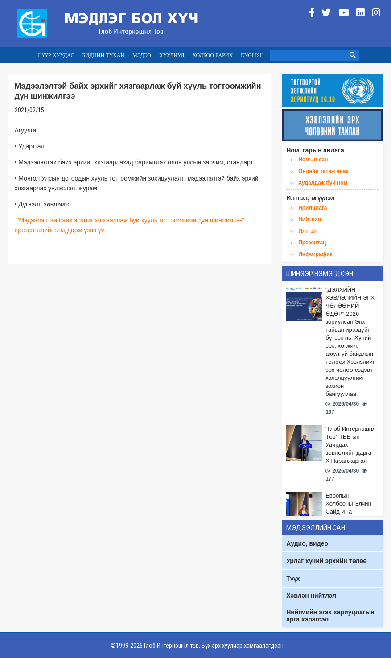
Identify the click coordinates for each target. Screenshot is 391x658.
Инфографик (315, 254)
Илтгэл (307, 231)
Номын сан (313, 159)
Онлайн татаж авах (323, 171)
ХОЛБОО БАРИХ (212, 55)
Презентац (312, 242)
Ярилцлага (312, 208)
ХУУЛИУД (172, 55)
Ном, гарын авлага (315, 150)
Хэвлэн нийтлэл (311, 595)
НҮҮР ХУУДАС (56, 55)
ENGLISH (252, 55)
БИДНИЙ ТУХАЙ (103, 55)
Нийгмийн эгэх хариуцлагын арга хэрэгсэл (330, 616)
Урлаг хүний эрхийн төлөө (326, 560)
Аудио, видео (307, 543)
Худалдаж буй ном (322, 183)
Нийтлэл (309, 219)
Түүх (293, 578)
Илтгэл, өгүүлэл (310, 198)
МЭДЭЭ (141, 55)
